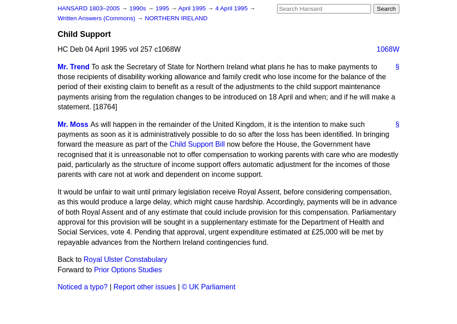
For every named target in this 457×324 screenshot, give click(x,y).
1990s (138, 8)
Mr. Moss (73, 124)
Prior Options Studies (128, 270)
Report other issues (144, 287)
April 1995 (192, 8)
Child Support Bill (197, 144)
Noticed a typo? (83, 287)
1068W (387, 49)
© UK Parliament (208, 287)
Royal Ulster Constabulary (125, 259)
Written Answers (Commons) (97, 18)
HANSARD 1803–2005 (89, 8)
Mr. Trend (74, 67)
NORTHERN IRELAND (176, 18)
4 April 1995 (232, 8)
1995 (163, 8)
